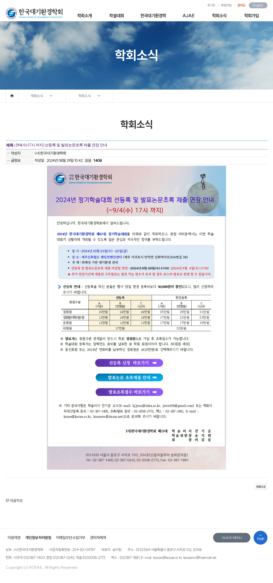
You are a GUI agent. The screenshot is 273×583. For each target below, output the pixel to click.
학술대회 (116, 15)
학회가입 (251, 15)
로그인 (211, 5)
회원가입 (226, 5)
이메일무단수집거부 (70, 537)
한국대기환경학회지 (153, 17)
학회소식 (219, 15)
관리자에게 (98, 537)
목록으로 (261, 487)
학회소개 (84, 15)
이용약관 (14, 537)
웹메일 (241, 5)
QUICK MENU (232, 538)
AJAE (188, 15)
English (258, 5)
